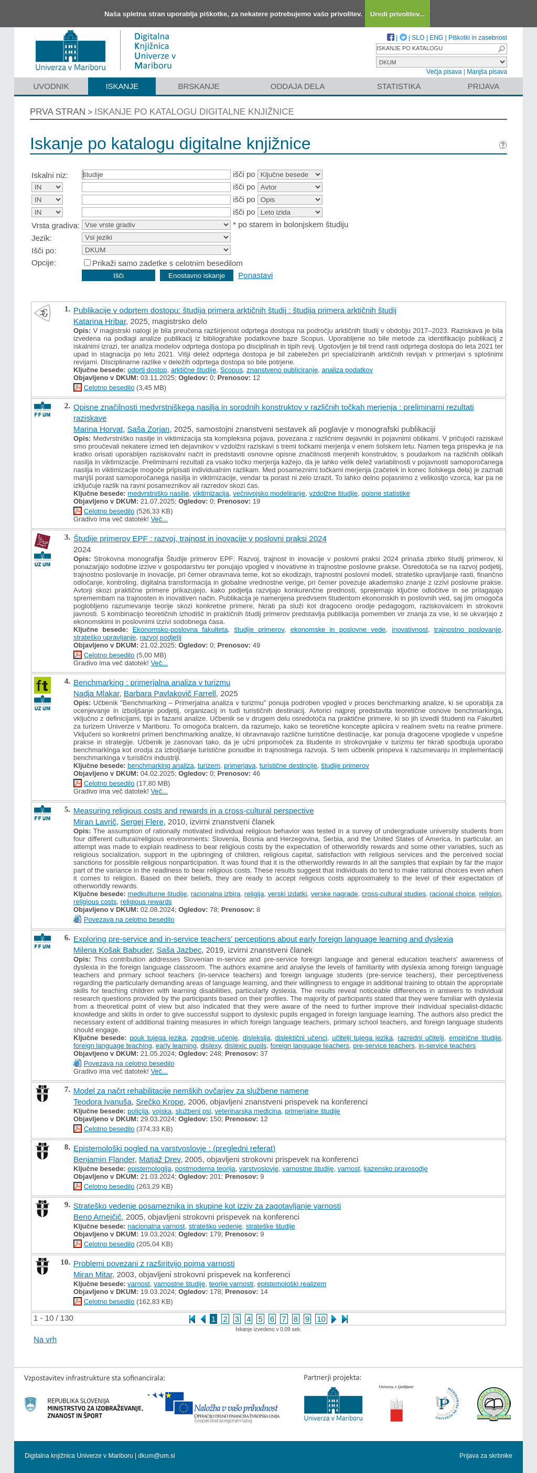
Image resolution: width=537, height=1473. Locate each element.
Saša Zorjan (148, 429)
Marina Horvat (98, 429)
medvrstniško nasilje (158, 493)
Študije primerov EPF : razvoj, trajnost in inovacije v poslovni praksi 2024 (200, 538)
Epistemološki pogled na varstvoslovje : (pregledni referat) (174, 1148)
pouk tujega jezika (158, 1038)
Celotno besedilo (109, 388)
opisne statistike (385, 493)
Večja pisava (443, 71)
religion (490, 894)
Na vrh (45, 1339)
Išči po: (44, 250)
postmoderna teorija (205, 1169)
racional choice (452, 894)
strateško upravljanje (104, 637)
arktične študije (194, 370)
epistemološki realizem (292, 1284)
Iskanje (121, 86)
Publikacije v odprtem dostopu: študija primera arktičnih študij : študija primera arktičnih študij (234, 310)
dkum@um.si (156, 1455)
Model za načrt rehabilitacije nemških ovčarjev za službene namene (191, 1090)
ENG (436, 37)
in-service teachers (447, 1046)
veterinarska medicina (248, 1111)
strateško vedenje (215, 1226)
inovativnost (410, 629)
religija (254, 894)
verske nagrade (334, 894)
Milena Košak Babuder (112, 949)
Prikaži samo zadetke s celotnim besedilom (167, 263)
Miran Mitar (92, 1274)
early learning (176, 1046)
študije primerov (259, 629)
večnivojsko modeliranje (269, 493)
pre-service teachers (384, 1046)
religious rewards (146, 902)
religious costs (94, 902)
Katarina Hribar (99, 321)
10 (321, 1318)
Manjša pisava (487, 71)
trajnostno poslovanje (467, 629)
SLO (418, 37)
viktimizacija (211, 493)
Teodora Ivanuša (102, 1101)
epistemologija (149, 1169)
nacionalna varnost (156, 1226)
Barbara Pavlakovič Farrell (170, 693)
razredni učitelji (421, 1038)
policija (137, 1111)
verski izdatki (287, 894)
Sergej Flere (142, 821)
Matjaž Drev (159, 1159)
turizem (209, 765)
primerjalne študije (312, 1111)
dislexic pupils (245, 1046)
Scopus (231, 370)
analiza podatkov (347, 370)
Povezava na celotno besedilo (129, 919)
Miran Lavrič (94, 821)
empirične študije (475, 1038)
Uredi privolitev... (397, 14)
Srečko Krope (160, 1101)
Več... (159, 519)
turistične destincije (288, 765)
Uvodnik (51, 86)
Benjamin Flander (104, 1159)
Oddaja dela (298, 86)
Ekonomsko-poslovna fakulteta (180, 629)
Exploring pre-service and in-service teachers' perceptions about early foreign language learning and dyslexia (263, 938)
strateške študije (270, 1226)
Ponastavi (255, 275)
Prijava (483, 86)
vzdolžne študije (333, 493)
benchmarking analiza (160, 765)
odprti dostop (147, 370)
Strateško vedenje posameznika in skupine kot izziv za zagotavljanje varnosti (207, 1205)
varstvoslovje (258, 1169)
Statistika (399, 86)
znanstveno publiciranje (282, 370)
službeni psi (193, 1111)
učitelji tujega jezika (362, 1038)
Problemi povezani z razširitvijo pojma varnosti (154, 1263)
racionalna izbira (216, 894)
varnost (349, 1169)
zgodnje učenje (214, 1038)
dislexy (210, 1046)
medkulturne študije (157, 894)
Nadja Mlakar (96, 693)
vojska (161, 1111)
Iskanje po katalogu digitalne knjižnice (194, 112)
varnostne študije (308, 1169)
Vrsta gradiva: (55, 225)
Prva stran (57, 112)
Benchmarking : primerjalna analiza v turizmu (151, 682)
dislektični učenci (301, 1038)
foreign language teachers (310, 1046)
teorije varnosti (231, 1284)
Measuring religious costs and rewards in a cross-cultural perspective (193, 810)
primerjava (240, 765)
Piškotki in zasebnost (477, 37)
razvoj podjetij (160, 637)
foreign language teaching (112, 1046)
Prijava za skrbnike (485, 1455)
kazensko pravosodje (396, 1169)
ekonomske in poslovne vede (338, 629)
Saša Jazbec (178, 949)
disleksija (257, 1038)
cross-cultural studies (394, 894)
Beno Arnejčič (97, 1216)
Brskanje (198, 86)
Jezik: (41, 237)
